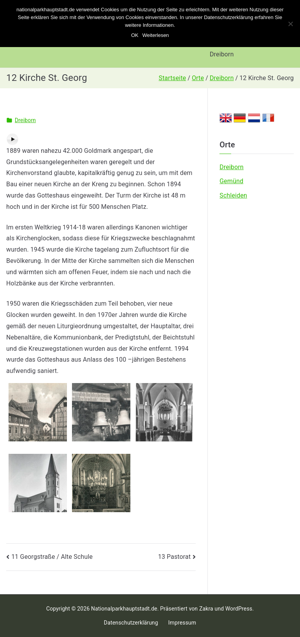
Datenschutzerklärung (131, 623)
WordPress (238, 609)
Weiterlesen (155, 35)
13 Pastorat (174, 556)
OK (135, 35)
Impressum (182, 623)
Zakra (206, 609)
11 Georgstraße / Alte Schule (52, 556)
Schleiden (233, 195)
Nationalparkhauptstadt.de (124, 609)
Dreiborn (222, 54)
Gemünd (231, 181)
